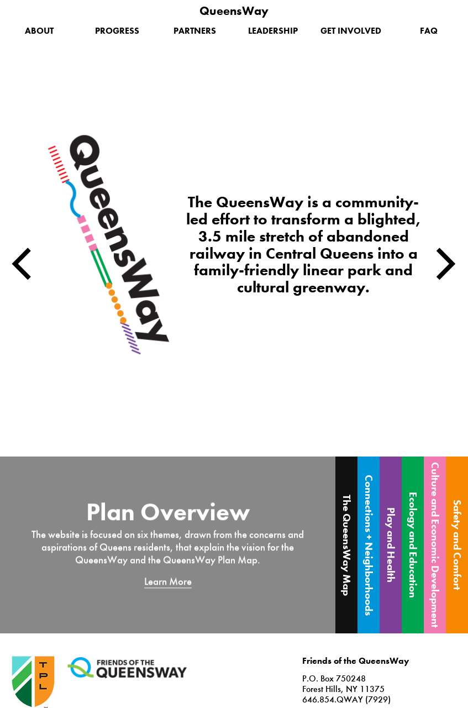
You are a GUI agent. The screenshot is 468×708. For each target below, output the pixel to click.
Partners (194, 30)
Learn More (168, 581)
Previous (22, 263)
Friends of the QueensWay (127, 667)
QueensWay (234, 10)
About (39, 30)
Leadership (273, 30)
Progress (117, 30)
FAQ (429, 30)
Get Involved (350, 30)
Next (445, 263)
